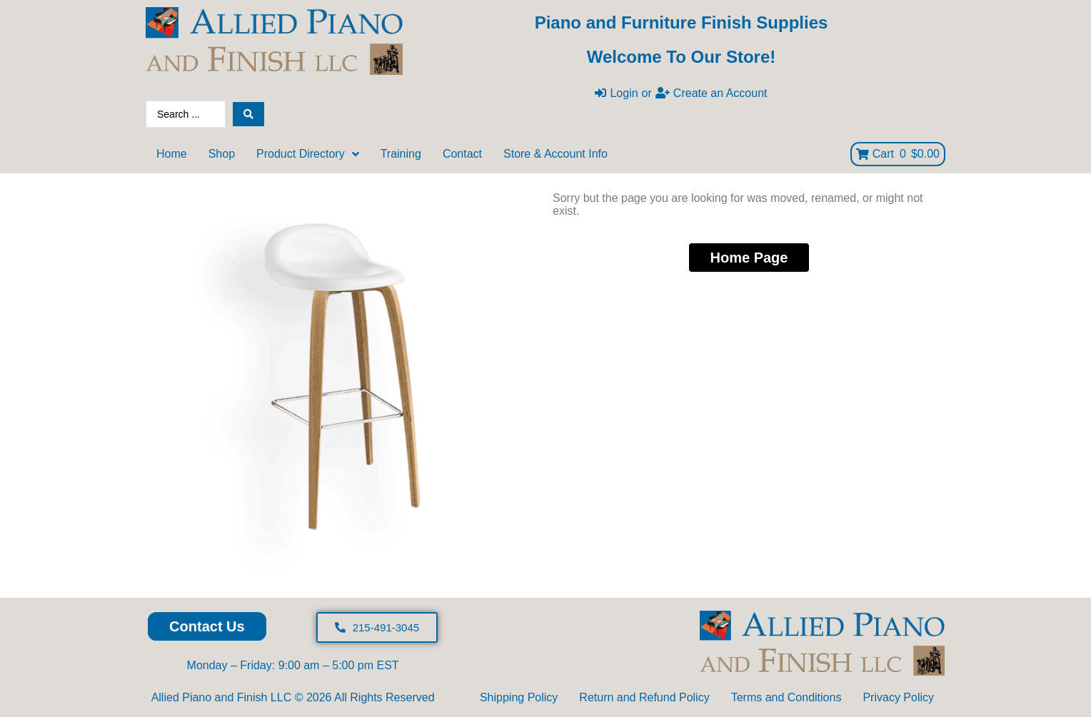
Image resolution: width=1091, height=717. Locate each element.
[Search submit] (248, 114)
